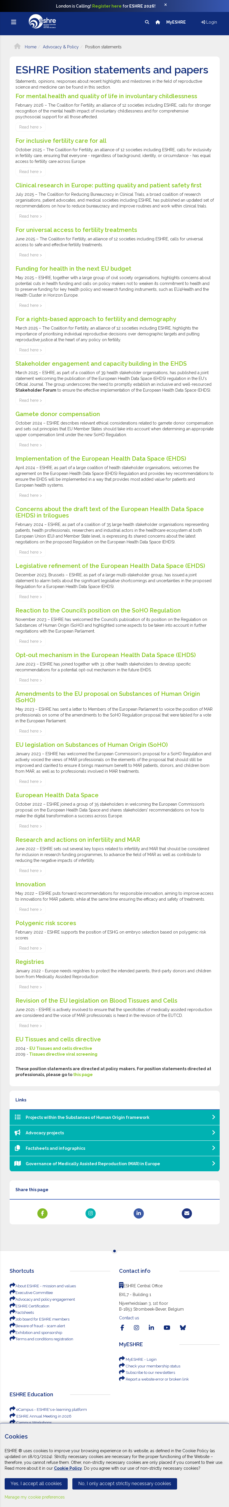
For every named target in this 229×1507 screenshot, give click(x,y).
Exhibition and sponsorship (33, 1331)
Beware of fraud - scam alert (35, 1325)
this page (83, 1074)
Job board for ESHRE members (37, 1318)
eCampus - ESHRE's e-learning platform (45, 1409)
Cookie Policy (68, 1468)
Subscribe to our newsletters (145, 1372)
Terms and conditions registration (39, 1338)
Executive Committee (30, 1293)
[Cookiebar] (114, 1465)
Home (25, 47)
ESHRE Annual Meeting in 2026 (38, 1415)
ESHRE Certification (28, 1306)
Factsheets (21, 1312)
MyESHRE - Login (136, 1360)
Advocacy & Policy (61, 47)
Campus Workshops (29, 1422)
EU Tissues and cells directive (60, 1048)
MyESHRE (176, 22)
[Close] (168, 6)
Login (209, 22)
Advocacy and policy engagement (39, 1299)
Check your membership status (147, 1366)
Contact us (129, 1318)
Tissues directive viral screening (62, 1054)
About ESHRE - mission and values (40, 1286)
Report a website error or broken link (151, 1379)
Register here (107, 6)
